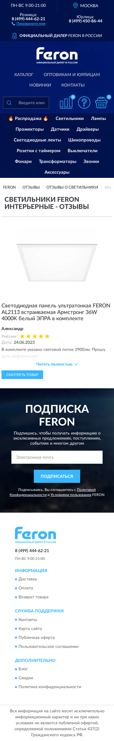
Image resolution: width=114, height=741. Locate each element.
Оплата (26, 588)
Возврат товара (33, 597)
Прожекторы (30, 129)
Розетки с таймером (38, 151)
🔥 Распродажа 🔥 (28, 118)
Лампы (98, 118)
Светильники (70, 118)
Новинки (40, 85)
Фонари (23, 161)
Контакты (73, 85)
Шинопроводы (84, 140)
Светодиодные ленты (37, 140)
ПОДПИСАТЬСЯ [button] (57, 477)
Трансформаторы (57, 161)
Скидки (26, 678)
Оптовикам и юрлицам (72, 75)
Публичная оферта (37, 638)
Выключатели (83, 151)
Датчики (60, 129)
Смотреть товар (22, 375)
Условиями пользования (71, 495)
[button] (28, 23)
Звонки (91, 161)
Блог (23, 669)
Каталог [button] (24, 75)
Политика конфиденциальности (50, 687)
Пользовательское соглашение (48, 647)
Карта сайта (30, 629)
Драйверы (88, 129)
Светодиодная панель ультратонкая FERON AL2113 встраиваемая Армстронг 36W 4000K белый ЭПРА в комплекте (55, 312)
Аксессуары (57, 172)
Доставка (28, 579)
